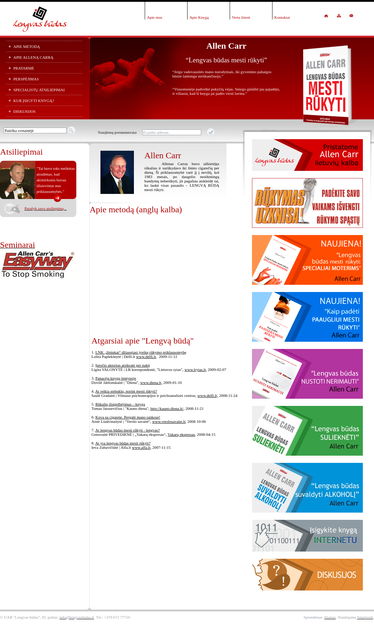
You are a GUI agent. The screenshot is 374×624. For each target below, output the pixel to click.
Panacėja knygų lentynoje (115, 378)
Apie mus (154, 17)
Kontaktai (282, 17)
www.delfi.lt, (207, 395)
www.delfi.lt (146, 356)
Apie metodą (26, 46)
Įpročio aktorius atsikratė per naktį (122, 365)
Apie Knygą (198, 17)
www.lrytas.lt (195, 369)
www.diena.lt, (151, 382)
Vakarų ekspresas (181, 434)
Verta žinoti (241, 17)
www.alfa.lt (141, 447)
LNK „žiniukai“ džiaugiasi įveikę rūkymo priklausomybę (140, 352)
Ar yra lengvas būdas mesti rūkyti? (122, 443)
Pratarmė (23, 68)
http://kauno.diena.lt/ (167, 408)
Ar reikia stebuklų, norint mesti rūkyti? (126, 391)
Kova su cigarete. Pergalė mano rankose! (127, 417)
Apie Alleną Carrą (33, 57)
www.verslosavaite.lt (168, 421)
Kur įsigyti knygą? (33, 100)
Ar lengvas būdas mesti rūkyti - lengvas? (127, 430)
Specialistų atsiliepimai (39, 90)
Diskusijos (24, 111)
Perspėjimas (26, 79)
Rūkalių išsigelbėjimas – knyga (120, 404)
